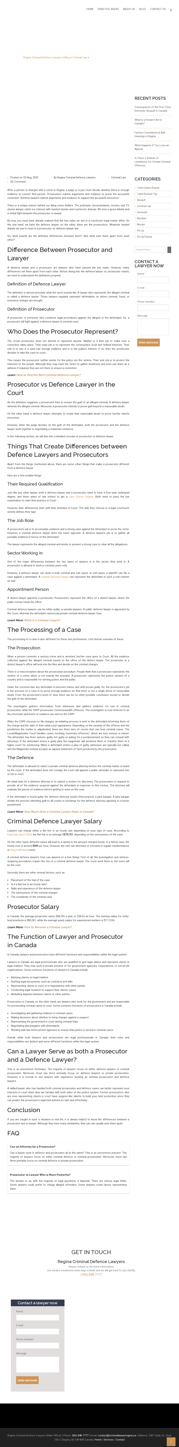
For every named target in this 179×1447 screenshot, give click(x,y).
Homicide (142, 212)
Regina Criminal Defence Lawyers (76, 177)
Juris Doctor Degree (81, 496)
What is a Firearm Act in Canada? (148, 121)
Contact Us (158, 9)
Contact (120, 1439)
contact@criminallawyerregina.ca (117, 1435)
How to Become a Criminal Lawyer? (48, 927)
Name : (141, 273)
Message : (143, 315)
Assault (141, 200)
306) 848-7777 (80, 1435)
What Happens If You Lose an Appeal (152, 147)
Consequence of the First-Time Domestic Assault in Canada (153, 109)
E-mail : (141, 287)
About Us (129, 9)
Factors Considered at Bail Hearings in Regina (150, 134)
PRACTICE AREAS (108, 9)
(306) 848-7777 (91, 1274)
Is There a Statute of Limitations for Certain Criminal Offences (152, 162)
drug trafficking (19, 849)
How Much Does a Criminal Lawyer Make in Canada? (59, 811)
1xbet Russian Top (147, 194)
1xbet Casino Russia (148, 187)
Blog (142, 9)
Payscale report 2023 (19, 834)
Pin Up (140, 230)
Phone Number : (146, 301)
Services (108, 1439)
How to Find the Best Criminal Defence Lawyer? (48, 375)
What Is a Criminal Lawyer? (42, 620)
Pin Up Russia (144, 236)
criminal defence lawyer (55, 576)
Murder (141, 224)
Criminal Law (118, 177)
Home (90, 9)
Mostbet (141, 218)
